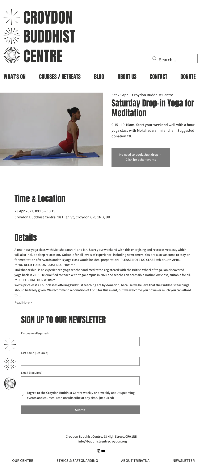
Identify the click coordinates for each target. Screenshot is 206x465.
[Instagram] (99, 451)
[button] (59, 75)
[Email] (79, 381)
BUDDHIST (49, 36)
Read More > (23, 302)
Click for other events (141, 159)
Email (31, 373)
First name (35, 333)
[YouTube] (103, 451)
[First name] (79, 341)
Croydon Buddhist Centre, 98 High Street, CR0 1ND (101, 436)
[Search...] (173, 59)
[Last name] (79, 361)
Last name (34, 353)
